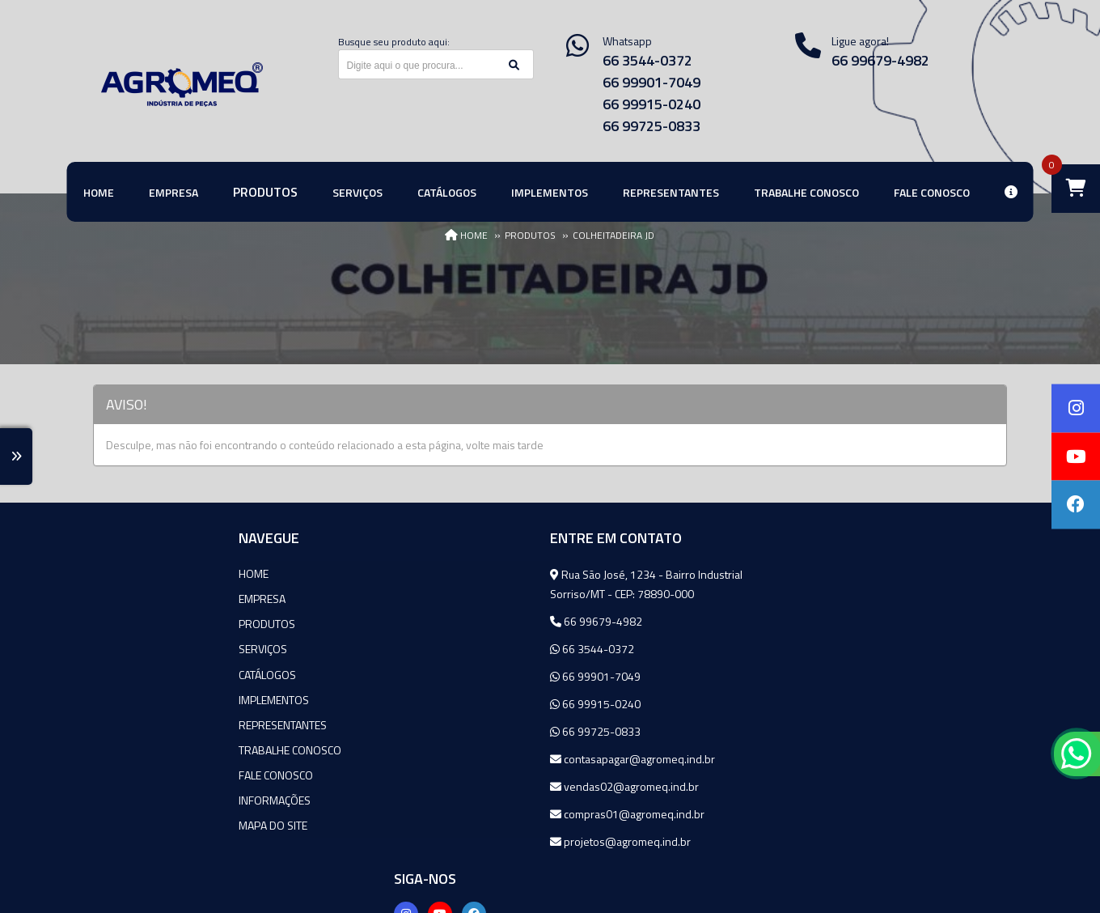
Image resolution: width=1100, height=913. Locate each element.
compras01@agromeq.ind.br (475, 813)
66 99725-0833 (651, 126)
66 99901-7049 (651, 82)
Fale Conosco (130, 774)
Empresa (116, 598)
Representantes (137, 724)
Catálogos (121, 673)
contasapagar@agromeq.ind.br (480, 758)
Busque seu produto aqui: (394, 41)
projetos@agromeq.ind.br (468, 841)
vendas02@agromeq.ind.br (472, 786)
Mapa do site (127, 824)
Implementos (128, 698)
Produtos (121, 623)
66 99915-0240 (651, 104)
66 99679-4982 (444, 621)
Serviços (117, 648)
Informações (129, 799)
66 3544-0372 (647, 60)
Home (108, 573)
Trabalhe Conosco (144, 749)
